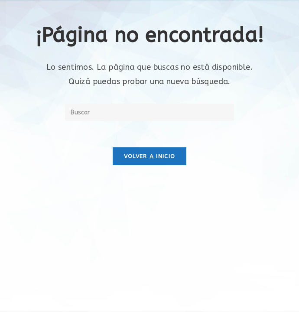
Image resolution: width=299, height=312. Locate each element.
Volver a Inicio (150, 156)
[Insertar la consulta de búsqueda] (149, 112)
